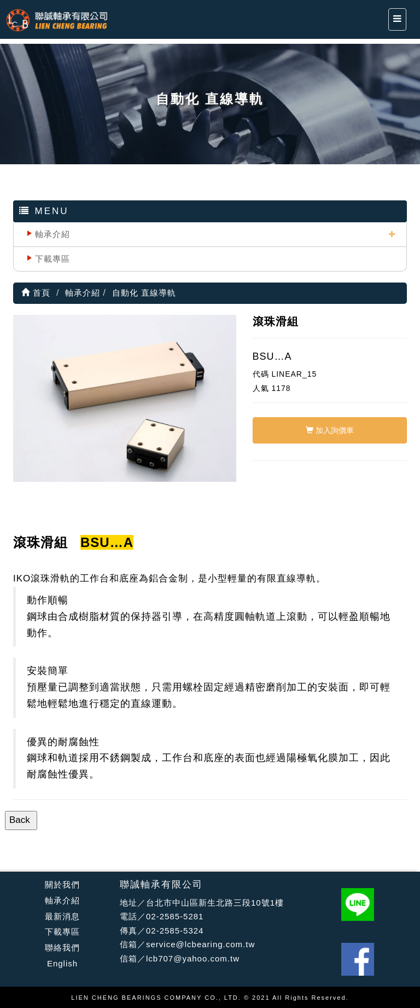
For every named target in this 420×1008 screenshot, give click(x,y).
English (62, 963)
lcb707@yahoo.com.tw (193, 958)
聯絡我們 (62, 947)
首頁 (35, 292)
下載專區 (52, 258)
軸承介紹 (52, 234)
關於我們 (62, 884)
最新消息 (62, 916)
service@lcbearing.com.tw (200, 944)
